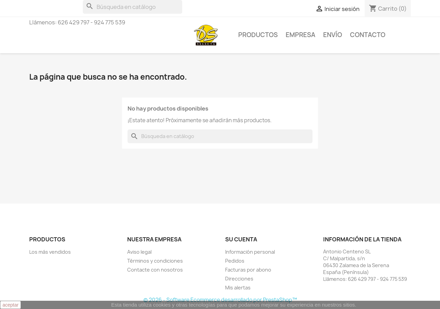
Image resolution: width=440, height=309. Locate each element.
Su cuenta (241, 239)
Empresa (300, 35)
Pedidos (234, 261)
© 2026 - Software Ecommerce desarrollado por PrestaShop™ (220, 300)
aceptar (10, 305)
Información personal (250, 252)
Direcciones (239, 278)
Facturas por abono (248, 269)
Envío (332, 35)
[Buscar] (132, 7)
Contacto (367, 35)
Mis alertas (238, 287)
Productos (258, 35)
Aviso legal (139, 252)
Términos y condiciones (155, 261)
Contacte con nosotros (155, 269)
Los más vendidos (50, 252)
